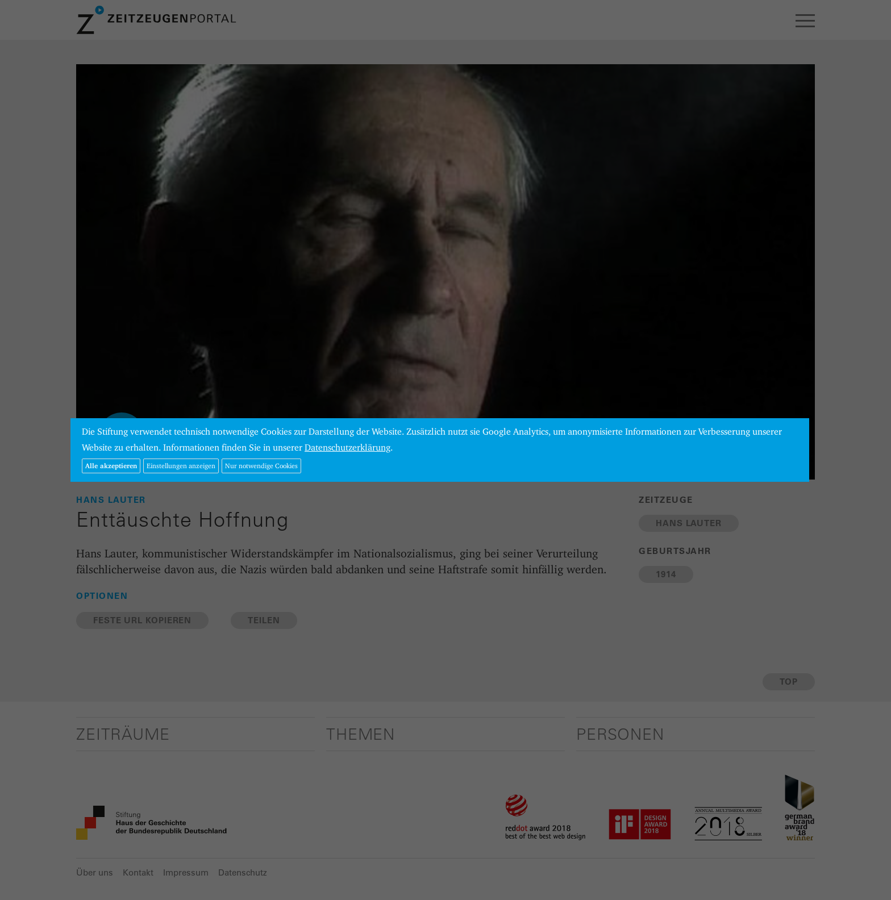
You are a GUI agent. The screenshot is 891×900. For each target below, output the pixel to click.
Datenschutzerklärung (347, 447)
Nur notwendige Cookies (261, 465)
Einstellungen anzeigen (181, 465)
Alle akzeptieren (111, 465)
